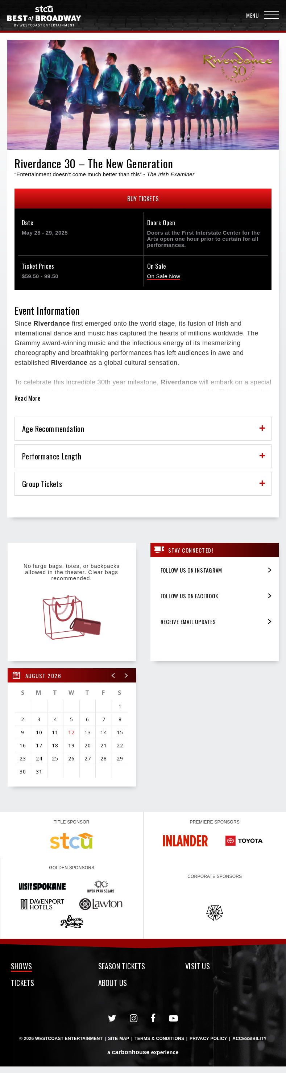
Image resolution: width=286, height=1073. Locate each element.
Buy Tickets (143, 198)
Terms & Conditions (159, 1038)
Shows (21, 966)
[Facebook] (153, 1018)
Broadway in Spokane (44, 15)
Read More (27, 398)
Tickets (22, 983)
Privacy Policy (208, 1038)
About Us (112, 983)
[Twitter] (112, 1018)
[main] (143, 422)
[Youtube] (173, 1018)
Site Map (118, 1038)
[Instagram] (134, 1018)
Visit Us (197, 966)
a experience (142, 1052)
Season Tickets (121, 966)
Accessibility (249, 1038)
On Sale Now (164, 276)
